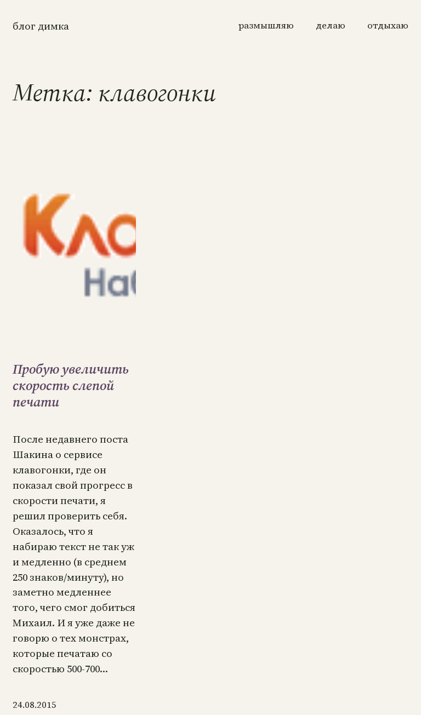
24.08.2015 (34, 705)
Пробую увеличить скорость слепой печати (71, 385)
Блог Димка (41, 26)
